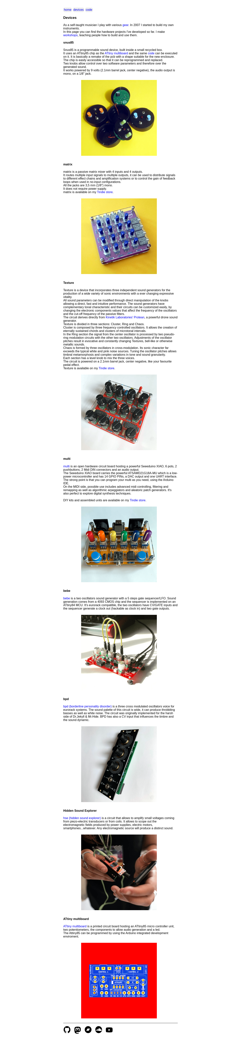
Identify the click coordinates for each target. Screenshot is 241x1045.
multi (66, 466)
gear (125, 25)
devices (78, 9)
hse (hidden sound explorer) (82, 818)
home (67, 9)
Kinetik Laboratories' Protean (125, 317)
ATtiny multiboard (116, 53)
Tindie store (105, 192)
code (89, 9)
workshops (70, 35)
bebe (66, 598)
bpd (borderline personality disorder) (87, 706)
